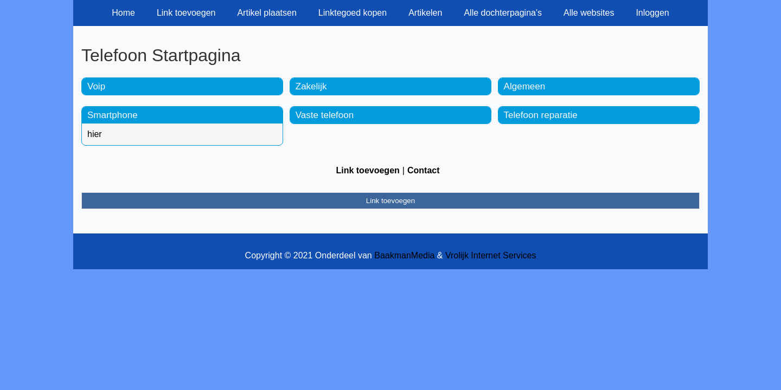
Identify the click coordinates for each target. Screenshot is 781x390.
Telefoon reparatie (541, 115)
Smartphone (112, 115)
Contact (423, 170)
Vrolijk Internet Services (490, 255)
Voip (96, 86)
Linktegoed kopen (352, 12)
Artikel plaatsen (266, 12)
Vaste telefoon (325, 115)
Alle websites (589, 12)
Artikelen (425, 12)
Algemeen (525, 86)
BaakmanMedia (404, 255)
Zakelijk (311, 86)
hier (94, 134)
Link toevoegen (186, 12)
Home (123, 12)
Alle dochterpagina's (503, 12)
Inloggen (652, 12)
